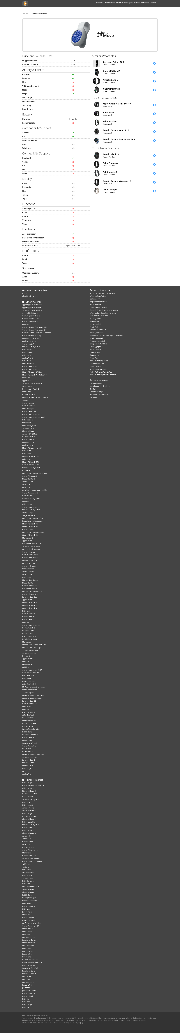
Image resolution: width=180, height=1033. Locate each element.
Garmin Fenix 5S (28, 616)
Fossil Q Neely (95, 349)
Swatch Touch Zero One (31, 729)
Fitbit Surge (26, 768)
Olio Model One (28, 718)
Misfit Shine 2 (27, 929)
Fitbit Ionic (26, 611)
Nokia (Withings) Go (29, 898)
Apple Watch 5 (27, 501)
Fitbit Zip (25, 999)
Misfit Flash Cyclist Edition (32, 923)
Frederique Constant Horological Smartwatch (107, 335)
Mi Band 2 (26, 864)
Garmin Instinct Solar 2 (31, 319)
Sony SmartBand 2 (29, 940)
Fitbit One (26, 1002)
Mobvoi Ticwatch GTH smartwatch (35, 397)
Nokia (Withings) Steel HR (99, 361)
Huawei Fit (26, 656)
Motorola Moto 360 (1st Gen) (33, 754)
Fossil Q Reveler (28, 917)
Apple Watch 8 (27, 358)
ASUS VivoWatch (28, 712)
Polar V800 (26, 706)
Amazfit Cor (26, 836)
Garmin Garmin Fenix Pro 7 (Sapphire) (36, 333)
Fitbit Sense (26, 453)
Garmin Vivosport (29, 856)
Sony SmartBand (28, 971)
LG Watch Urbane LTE (30, 735)
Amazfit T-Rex (27, 482)
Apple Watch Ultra (29, 341)
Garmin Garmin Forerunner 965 (34, 327)
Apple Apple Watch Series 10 (33, 304)
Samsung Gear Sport (30, 597)
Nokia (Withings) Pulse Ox (32, 962)
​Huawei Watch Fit (29, 394)
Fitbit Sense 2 (27, 355)
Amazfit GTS (27, 484)
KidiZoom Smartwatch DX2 (100, 394)
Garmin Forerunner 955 (31, 369)
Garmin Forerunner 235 (31, 586)
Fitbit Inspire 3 (27, 349)
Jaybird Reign (27, 912)
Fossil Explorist (28, 569)
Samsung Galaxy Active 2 (31, 498)
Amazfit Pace (27, 574)
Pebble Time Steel (29, 720)
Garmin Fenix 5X (28, 614)
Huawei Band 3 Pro (29, 816)
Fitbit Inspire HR (28, 822)
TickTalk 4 (93, 389)
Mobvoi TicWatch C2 (30, 535)
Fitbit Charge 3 (28, 830)
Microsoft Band (28, 982)
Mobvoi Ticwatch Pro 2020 (32, 448)
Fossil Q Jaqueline (96, 347)
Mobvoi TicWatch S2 (30, 524)
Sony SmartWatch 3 (29, 743)
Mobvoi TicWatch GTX (30, 462)
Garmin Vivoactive (29, 746)
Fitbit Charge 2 (28, 881)
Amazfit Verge (27, 512)
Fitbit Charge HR (28, 965)
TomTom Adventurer (30, 650)
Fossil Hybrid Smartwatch (99, 307)
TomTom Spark (28, 692)
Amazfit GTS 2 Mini (29, 434)
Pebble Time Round (29, 690)
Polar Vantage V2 (28, 408)
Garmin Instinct (28, 529)
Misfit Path (94, 327)
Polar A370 (26, 870)
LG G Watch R (27, 751)
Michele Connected (97, 341)
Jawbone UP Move (29, 990)
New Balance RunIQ (29, 639)
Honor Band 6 (27, 796)
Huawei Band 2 (28, 847)
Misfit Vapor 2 (27, 538)
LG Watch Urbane (29, 723)
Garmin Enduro (28, 403)
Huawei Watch (27, 726)
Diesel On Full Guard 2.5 (31, 543)
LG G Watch (26, 749)
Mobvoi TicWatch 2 (29, 602)
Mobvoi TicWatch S (29, 608)
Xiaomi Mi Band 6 (29, 791)
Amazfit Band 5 (28, 808)
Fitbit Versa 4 (27, 352)
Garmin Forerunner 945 (31, 414)
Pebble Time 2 (27, 664)
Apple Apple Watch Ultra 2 (32, 307)
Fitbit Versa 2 (27, 504)
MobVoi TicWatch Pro (30, 560)
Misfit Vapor (27, 642)
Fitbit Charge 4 (28, 813)
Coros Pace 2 (27, 423)
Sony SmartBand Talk (30, 968)
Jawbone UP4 (27, 951)
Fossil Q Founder (28, 681)
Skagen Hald (95, 352)
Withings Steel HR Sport (99, 316)
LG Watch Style (28, 631)
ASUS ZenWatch (28, 715)
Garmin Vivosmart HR (30, 926)
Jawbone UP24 (27, 988)
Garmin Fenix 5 (28, 619)
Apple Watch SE (28, 442)
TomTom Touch (28, 878)
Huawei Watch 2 (28, 628)
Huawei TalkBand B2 (30, 960)
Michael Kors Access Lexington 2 (34, 473)
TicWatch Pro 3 (28, 428)
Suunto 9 (25, 400)
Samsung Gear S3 (29, 653)
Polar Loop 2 (27, 931)
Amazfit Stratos (28, 571)
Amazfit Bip (26, 844)
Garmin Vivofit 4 (28, 841)
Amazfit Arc (26, 839)
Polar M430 (26, 622)
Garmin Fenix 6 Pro (29, 411)
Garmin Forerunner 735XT (32, 670)
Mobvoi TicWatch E (29, 605)
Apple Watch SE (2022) (30, 338)
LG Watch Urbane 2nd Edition (33, 687)
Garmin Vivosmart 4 (30, 827)
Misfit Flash (26, 979)
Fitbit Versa (26, 577)
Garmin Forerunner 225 (31, 704)
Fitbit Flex (26, 1007)
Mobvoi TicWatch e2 (30, 527)
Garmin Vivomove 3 (29, 476)
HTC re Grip (26, 957)
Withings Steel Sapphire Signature (103, 313)
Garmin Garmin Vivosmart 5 (33, 785)
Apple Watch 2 (27, 659)
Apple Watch (27, 774)
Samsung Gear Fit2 (29, 900)
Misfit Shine (26, 976)
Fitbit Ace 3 (94, 397)
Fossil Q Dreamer (28, 920)
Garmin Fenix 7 (28, 344)
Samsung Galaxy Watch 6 (32, 310)
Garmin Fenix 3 (28, 737)
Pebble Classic (27, 765)
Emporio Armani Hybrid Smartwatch (104, 310)
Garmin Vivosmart (29, 993)
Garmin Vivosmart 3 (30, 850)
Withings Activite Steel (98, 369)
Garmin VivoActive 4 (30, 493)
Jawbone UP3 (27, 985)
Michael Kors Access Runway (33, 532)
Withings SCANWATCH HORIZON (102, 293)
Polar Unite (26, 459)
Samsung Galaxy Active (31, 510)
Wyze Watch (27, 386)
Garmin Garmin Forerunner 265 (34, 330)
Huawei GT (26, 470)
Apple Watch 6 (27, 445)
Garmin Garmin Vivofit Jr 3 (100, 386)
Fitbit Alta (26, 909)
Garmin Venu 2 (28, 439)
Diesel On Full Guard (30, 588)
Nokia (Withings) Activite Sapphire (103, 375)
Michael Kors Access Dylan (32, 647)
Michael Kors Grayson (30, 580)
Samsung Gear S (28, 763)
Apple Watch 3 (27, 600)
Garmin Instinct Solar (30, 465)
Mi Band (25, 867)
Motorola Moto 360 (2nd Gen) (33, 695)
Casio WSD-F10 (28, 675)
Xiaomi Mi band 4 (29, 819)
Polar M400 (26, 709)
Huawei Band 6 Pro (29, 794)
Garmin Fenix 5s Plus (30, 557)
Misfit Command (96, 338)
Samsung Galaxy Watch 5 (32, 347)
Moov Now (26, 934)
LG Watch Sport (28, 633)
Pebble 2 (25, 667)
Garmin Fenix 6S (28, 406)
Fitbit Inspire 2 (27, 805)
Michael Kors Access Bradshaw (34, 645)
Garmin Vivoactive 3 (29, 594)
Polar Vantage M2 (29, 425)
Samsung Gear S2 (29, 701)
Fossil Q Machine (96, 332)
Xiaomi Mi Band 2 (29, 889)
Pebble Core (27, 895)
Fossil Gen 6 (26, 378)
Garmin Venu (27, 496)
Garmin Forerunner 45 (30, 507)
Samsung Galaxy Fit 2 (30, 799)
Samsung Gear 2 (28, 760)
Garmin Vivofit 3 (28, 906)
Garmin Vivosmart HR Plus (32, 861)
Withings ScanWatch (98, 296)
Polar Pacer (26, 361)
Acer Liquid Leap (28, 872)
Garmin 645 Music (29, 566)
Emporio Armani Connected (33, 521)
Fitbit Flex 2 (26, 884)
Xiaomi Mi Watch (28, 431)
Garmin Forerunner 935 (31, 625)
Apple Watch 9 (27, 324)
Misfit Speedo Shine (29, 943)
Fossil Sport (26, 392)
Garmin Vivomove (97, 363)
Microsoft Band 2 (28, 937)
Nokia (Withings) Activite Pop (101, 372)
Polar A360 (26, 903)
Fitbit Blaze (26, 678)
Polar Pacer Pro (28, 363)
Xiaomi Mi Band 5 (29, 811)
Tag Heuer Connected (98, 302)
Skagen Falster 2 (28, 515)
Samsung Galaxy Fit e (30, 825)
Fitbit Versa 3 (27, 451)
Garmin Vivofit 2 (28, 996)
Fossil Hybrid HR (96, 304)
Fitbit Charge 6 (28, 782)
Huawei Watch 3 (28, 437)
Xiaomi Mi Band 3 (29, 833)
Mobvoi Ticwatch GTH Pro (32, 372)
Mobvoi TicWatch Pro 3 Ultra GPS (34, 375)
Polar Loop (26, 948)
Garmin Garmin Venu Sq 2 (32, 335)
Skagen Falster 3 (28, 479)
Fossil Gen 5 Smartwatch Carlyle (34, 490)
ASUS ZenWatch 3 (29, 636)
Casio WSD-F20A (28, 563)
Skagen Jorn (94, 355)
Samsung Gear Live (29, 757)
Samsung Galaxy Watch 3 (32, 467)
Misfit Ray (26, 915)
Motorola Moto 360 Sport (32, 698)
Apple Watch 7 (27, 380)
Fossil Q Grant (95, 366)
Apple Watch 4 (27, 541)
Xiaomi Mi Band (28, 892)
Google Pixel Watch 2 (30, 313)
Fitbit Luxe (26, 802)
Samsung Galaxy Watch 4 (32, 383)
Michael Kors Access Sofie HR (33, 518)
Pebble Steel (27, 740)
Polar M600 (26, 661)
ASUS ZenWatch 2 (29, 684)
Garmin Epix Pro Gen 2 (31, 316)
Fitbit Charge (27, 1004)
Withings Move (95, 318)
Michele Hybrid (96, 324)
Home (24, 293)
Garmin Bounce (96, 383)
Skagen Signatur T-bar (98, 344)
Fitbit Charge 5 (28, 788)
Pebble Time (27, 732)
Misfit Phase (94, 358)
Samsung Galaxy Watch (31, 546)
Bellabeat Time (95, 299)
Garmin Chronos (28, 552)
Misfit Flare (26, 853)
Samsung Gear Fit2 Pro (31, 858)
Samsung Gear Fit (29, 974)
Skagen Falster (28, 583)
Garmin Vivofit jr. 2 (97, 392)
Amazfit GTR (27, 487)
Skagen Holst (95, 321)
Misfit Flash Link (28, 945)
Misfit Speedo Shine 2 (30, 886)
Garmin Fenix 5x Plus (30, 555)
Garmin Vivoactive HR (30, 673)
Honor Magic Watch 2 (30, 389)
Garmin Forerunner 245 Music (33, 417)
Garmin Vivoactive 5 (29, 321)
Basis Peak (26, 771)
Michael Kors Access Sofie (32, 591)
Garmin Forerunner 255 (31, 366)
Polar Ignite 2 (27, 420)
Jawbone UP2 (27, 954)
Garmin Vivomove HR (98, 330)
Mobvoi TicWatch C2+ (30, 456)
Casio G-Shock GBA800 (31, 549)
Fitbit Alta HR (27, 875)
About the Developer (30, 296)
